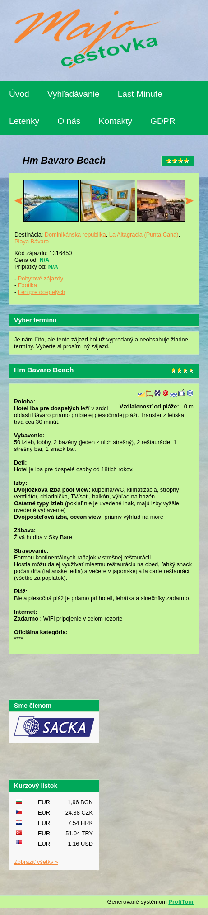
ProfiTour (181, 901)
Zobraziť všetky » (36, 861)
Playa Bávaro (31, 241)
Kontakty (115, 121)
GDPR (162, 121)
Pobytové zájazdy (40, 278)
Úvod (19, 94)
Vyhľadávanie (73, 94)
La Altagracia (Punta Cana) (144, 234)
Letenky (24, 121)
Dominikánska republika (75, 234)
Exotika (27, 285)
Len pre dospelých (41, 292)
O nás (68, 121)
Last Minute (140, 94)
